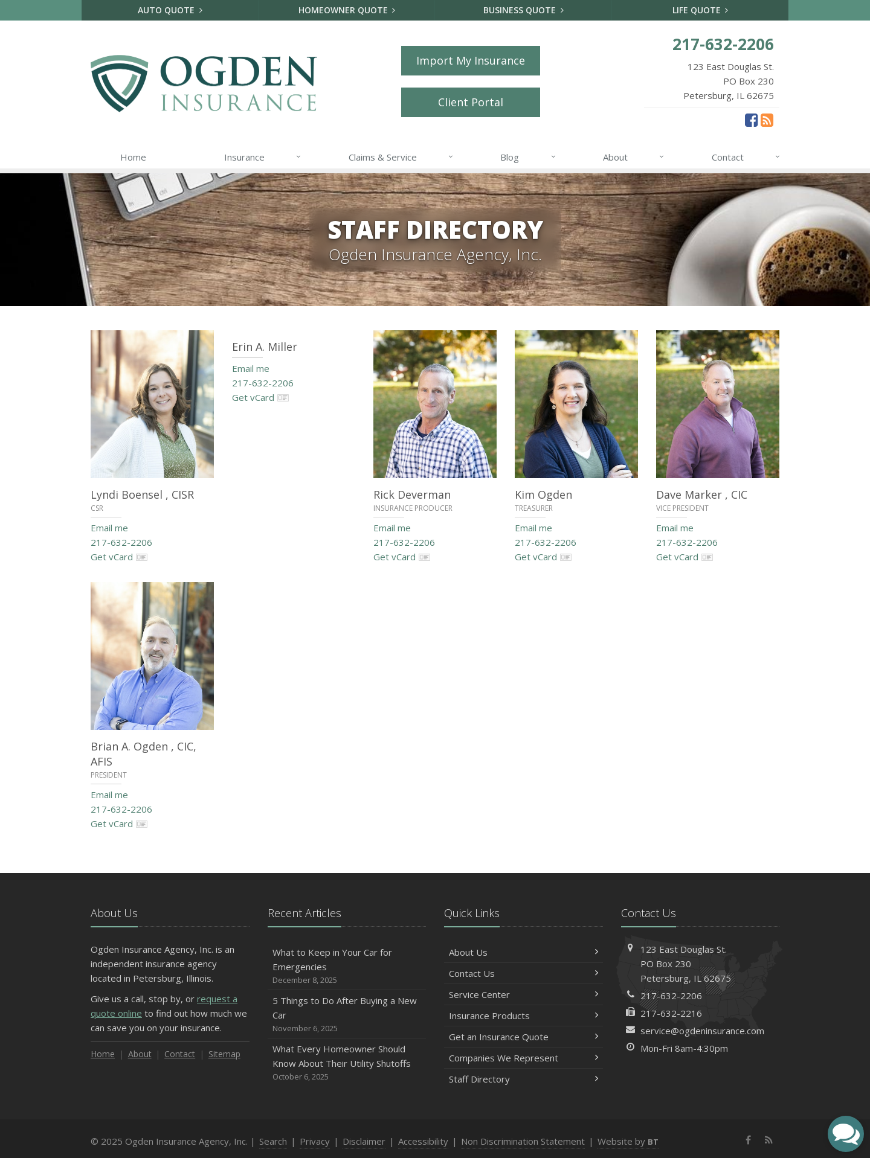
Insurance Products (523, 1015)
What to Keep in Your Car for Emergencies (347, 966)
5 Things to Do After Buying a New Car (347, 1014)
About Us (523, 952)
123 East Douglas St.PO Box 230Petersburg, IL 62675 (685, 963)
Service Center (523, 994)
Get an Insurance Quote (523, 1037)
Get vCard (119, 557)
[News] (767, 119)
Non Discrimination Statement (523, 1141)
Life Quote (700, 10)
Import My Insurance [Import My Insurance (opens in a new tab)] (470, 60)
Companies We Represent (523, 1058)
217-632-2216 (671, 1013)
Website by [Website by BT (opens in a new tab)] (628, 1141)
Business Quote (523, 10)
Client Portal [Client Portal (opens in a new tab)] (470, 102)
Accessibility (423, 1141)
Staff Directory (523, 1079)
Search (273, 1141)
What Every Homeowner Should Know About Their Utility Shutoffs (347, 1063)
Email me (109, 528)
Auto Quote (170, 10)
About (634, 157)
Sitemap (224, 1054)
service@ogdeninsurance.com (702, 1031)
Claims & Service (401, 157)
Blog (528, 157)
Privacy (315, 1141)
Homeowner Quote (347, 10)
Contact (746, 157)
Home (133, 157)
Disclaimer (364, 1141)
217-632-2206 (121, 542)
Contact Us (523, 973)
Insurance (263, 157)
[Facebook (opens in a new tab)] (751, 119)
